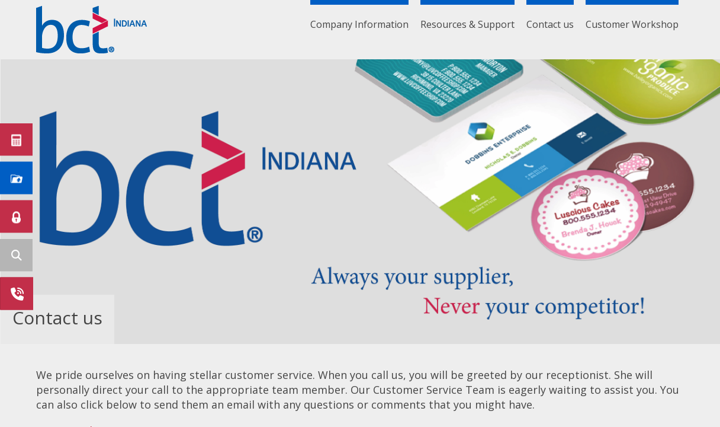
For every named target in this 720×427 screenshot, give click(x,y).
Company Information (359, 24)
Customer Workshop (632, 24)
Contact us (550, 24)
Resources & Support (467, 24)
